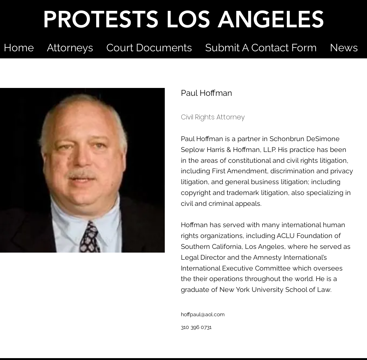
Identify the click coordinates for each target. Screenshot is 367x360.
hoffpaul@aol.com (203, 314)
